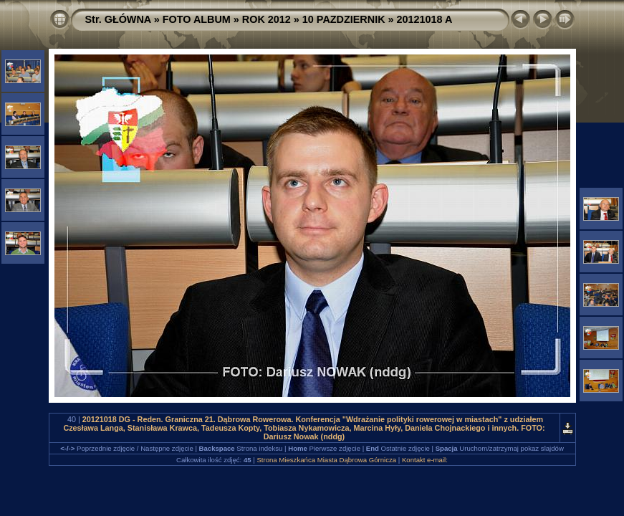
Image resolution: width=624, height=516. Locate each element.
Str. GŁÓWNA (118, 19)
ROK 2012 (266, 19)
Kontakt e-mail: (425, 460)
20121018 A (425, 19)
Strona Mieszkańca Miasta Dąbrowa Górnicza (326, 460)
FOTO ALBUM (197, 19)
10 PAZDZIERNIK (343, 19)
